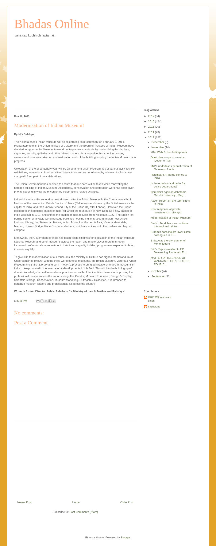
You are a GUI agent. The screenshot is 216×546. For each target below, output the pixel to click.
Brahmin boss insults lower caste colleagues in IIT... (170, 233)
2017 (151, 116)
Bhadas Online (51, 24)
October (156, 271)
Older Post (126, 502)
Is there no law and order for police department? (168, 185)
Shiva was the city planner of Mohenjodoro (168, 242)
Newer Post (24, 502)
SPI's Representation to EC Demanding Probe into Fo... (169, 251)
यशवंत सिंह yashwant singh (159, 299)
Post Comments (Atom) (83, 512)
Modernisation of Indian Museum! (171, 217)
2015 (151, 126)
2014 (151, 132)
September (158, 276)
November (158, 147)
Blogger (125, 537)
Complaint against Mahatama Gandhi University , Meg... (168, 193)
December (158, 142)
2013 (151, 137)
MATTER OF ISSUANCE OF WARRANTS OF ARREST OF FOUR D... (170, 261)
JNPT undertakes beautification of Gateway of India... (171, 167)
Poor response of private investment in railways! (166, 211)
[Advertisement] (75, 76)
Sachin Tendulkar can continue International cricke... (169, 225)
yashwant (154, 306)
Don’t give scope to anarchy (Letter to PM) (167, 159)
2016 (151, 121)
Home (76, 502)
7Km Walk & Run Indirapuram (169, 152)
